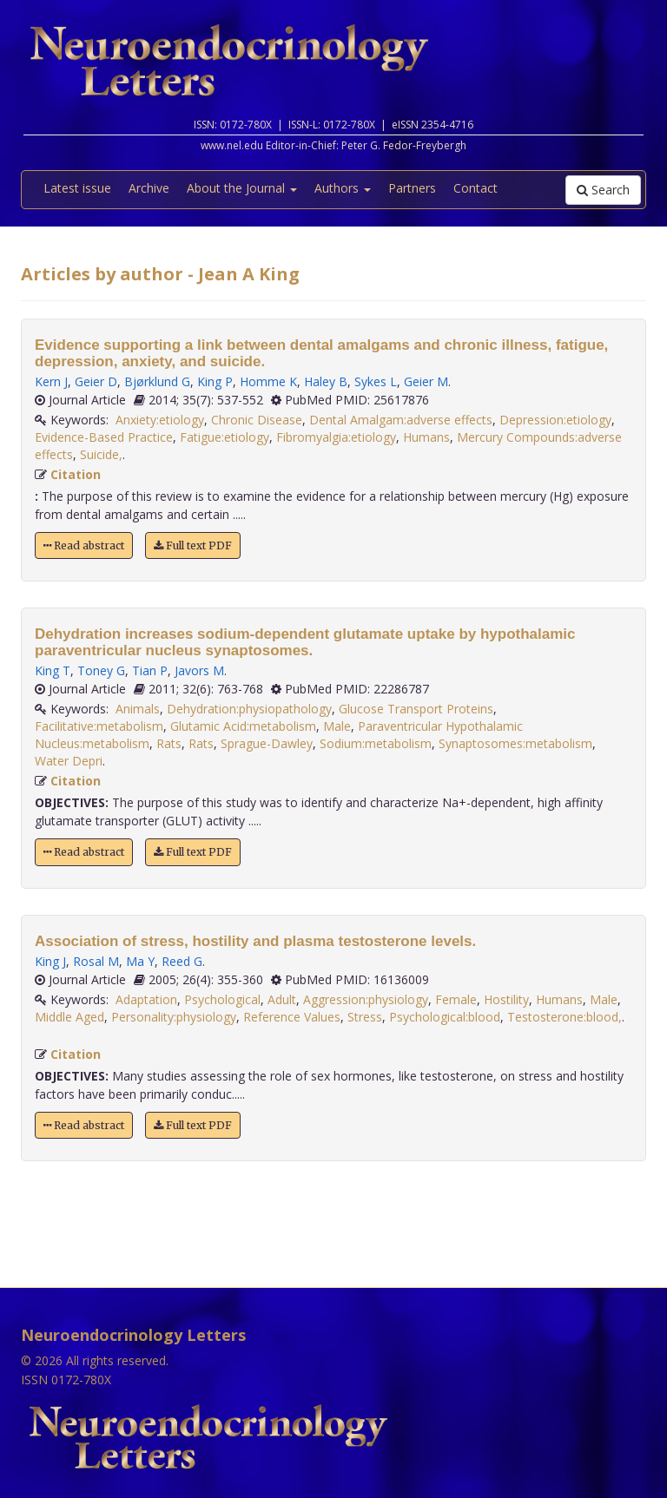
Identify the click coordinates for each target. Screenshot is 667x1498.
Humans (426, 437)
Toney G (101, 670)
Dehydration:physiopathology (249, 708)
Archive (149, 188)
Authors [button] (342, 188)
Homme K (268, 381)
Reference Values (291, 1017)
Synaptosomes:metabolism (515, 743)
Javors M (199, 670)
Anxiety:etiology (160, 419)
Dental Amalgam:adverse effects (400, 419)
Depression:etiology (555, 419)
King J (50, 961)
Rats (169, 743)
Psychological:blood (444, 1017)
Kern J (51, 381)
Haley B (325, 381)
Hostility (506, 999)
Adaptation (146, 999)
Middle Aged (69, 1017)
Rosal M (96, 961)
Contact (475, 188)
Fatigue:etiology (224, 437)
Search (603, 189)
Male (337, 726)
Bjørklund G (157, 381)
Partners (412, 188)
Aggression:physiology (365, 999)
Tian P (150, 670)
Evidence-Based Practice (104, 437)
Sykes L (375, 381)
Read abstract (83, 545)
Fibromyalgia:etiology (336, 437)
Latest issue (77, 188)
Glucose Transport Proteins (416, 708)
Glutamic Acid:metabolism (243, 726)
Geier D (96, 381)
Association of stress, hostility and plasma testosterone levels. (255, 941)
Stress (364, 1017)
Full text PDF (193, 545)
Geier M (426, 381)
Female (456, 999)
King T (52, 670)
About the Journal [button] (242, 188)
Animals (138, 708)
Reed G (182, 961)
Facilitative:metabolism (99, 726)
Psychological (222, 999)
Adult (281, 999)
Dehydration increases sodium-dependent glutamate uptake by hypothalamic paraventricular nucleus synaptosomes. (305, 642)
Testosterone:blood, (564, 1017)
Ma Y (140, 961)
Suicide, (101, 454)
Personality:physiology (173, 1017)
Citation (75, 474)
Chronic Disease (256, 419)
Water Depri (68, 760)
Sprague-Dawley (267, 743)
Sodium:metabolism (376, 743)
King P (215, 381)
